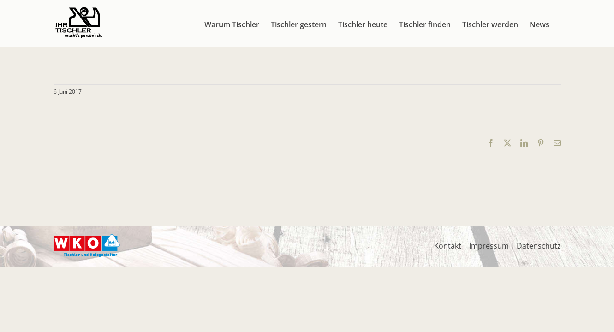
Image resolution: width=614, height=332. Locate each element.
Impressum (489, 246)
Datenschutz (539, 246)
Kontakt (447, 246)
